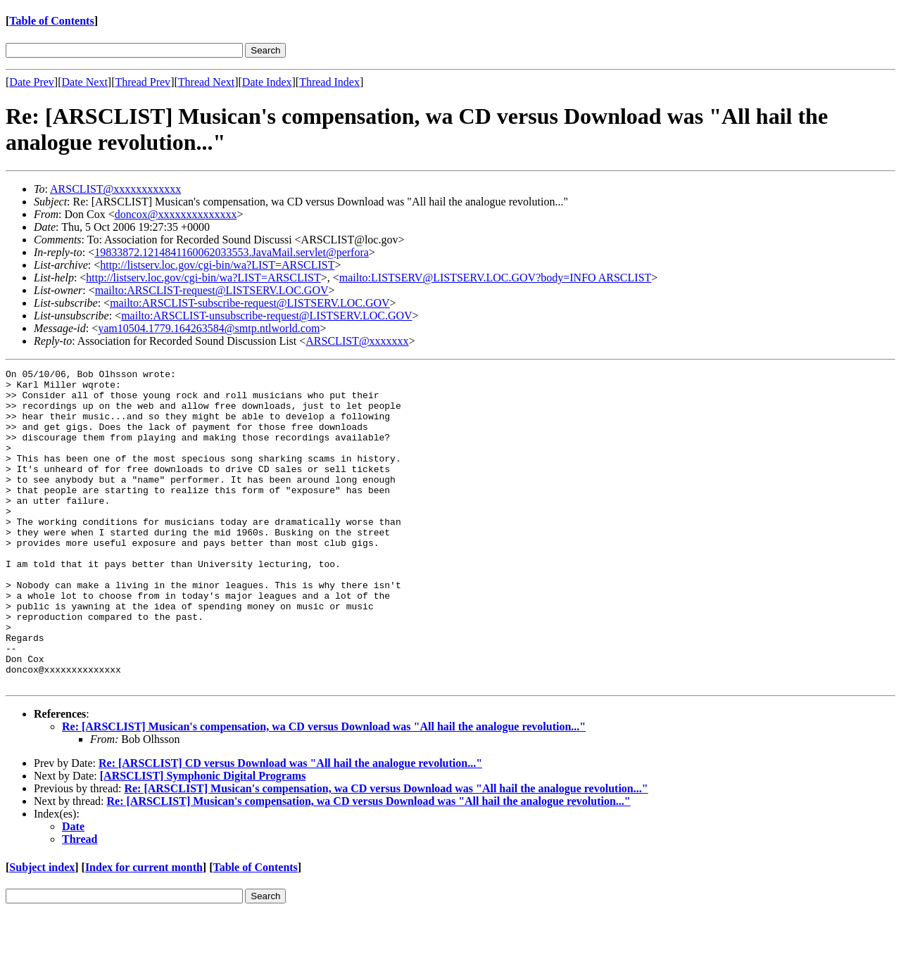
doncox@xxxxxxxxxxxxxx (176, 214)
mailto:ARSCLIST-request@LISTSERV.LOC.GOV (212, 290)
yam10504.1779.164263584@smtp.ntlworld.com (209, 328)
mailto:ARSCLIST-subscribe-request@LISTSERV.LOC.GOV (249, 303)
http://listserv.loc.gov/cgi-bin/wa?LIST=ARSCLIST (217, 265)
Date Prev (31, 82)
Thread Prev (142, 82)
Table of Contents (51, 21)
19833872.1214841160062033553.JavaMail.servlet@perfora (231, 252)
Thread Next (206, 82)
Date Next (85, 82)
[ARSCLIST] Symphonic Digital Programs (203, 839)
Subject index (42, 930)
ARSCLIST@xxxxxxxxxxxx (115, 189)
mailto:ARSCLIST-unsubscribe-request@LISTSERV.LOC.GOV (266, 316)
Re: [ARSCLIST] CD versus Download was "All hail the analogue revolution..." (290, 826)
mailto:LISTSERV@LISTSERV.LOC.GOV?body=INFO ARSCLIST (495, 278)
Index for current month (144, 930)
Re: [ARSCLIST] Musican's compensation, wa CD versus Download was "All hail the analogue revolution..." (324, 790)
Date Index (267, 82)
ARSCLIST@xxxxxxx (356, 341)
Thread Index (329, 82)
